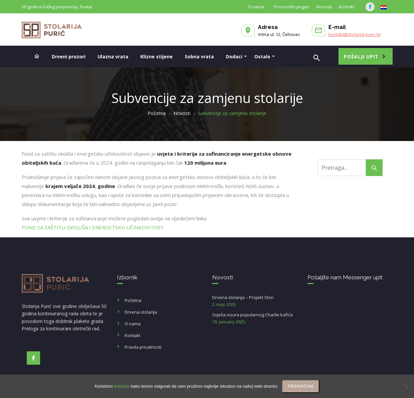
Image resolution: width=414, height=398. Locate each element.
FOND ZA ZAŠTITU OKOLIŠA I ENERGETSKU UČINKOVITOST (93, 227)
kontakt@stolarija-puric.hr (354, 34)
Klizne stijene (156, 56)
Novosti (324, 7)
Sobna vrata (199, 56)
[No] (405, 386)
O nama (256, 7)
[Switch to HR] (383, 7)
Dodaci (234, 56)
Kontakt (347, 7)
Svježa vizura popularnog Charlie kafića (254, 318)
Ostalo (262, 56)
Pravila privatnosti (143, 347)
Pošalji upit (361, 56)
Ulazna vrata (113, 56)
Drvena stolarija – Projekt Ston (254, 301)
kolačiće (122, 386)
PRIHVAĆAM (300, 386)
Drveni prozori (69, 56)
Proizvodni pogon (291, 7)
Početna (157, 113)
